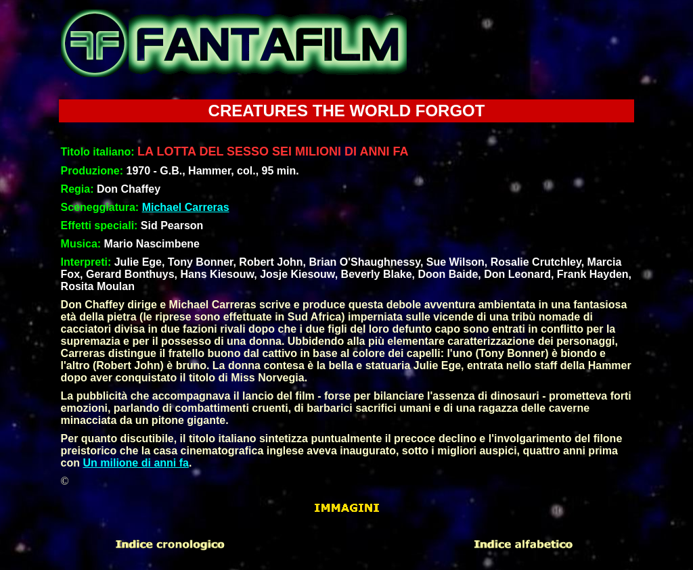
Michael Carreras (185, 207)
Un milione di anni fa (135, 463)
